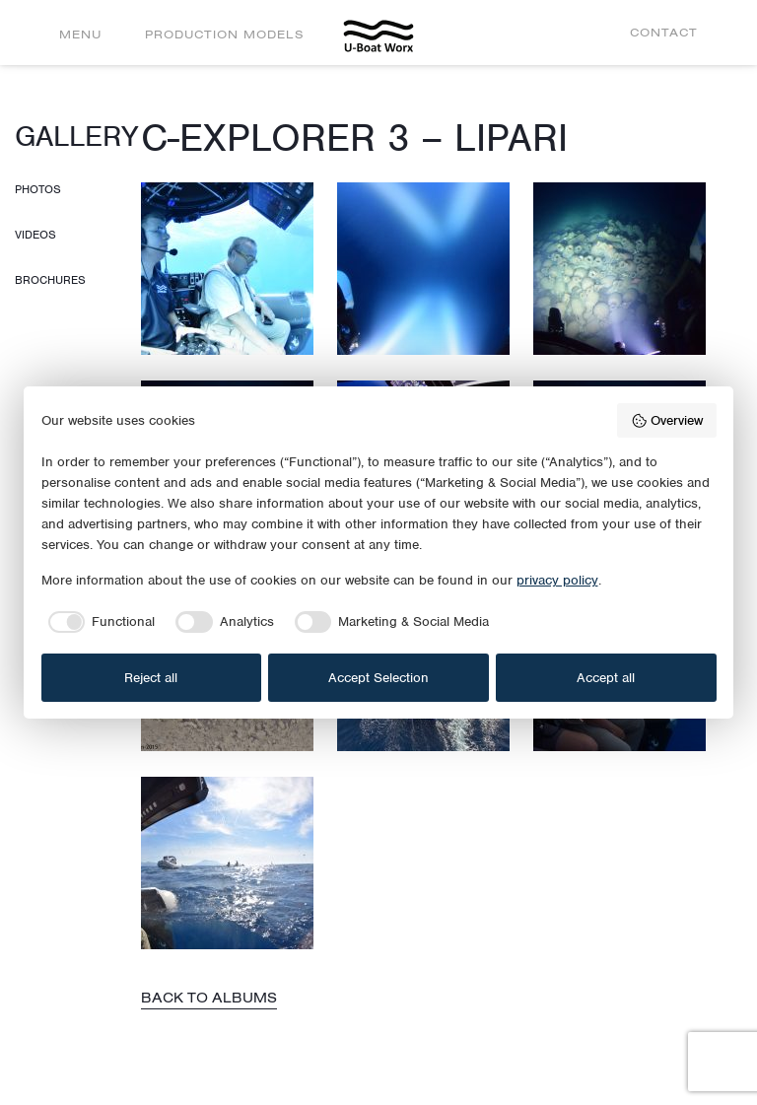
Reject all (150, 677)
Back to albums (209, 997)
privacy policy (557, 580)
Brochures (50, 280)
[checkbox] (98, 622)
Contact (664, 32)
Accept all (606, 677)
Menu (80, 34)
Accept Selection (378, 677)
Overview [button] (667, 421)
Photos (38, 189)
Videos (35, 234)
